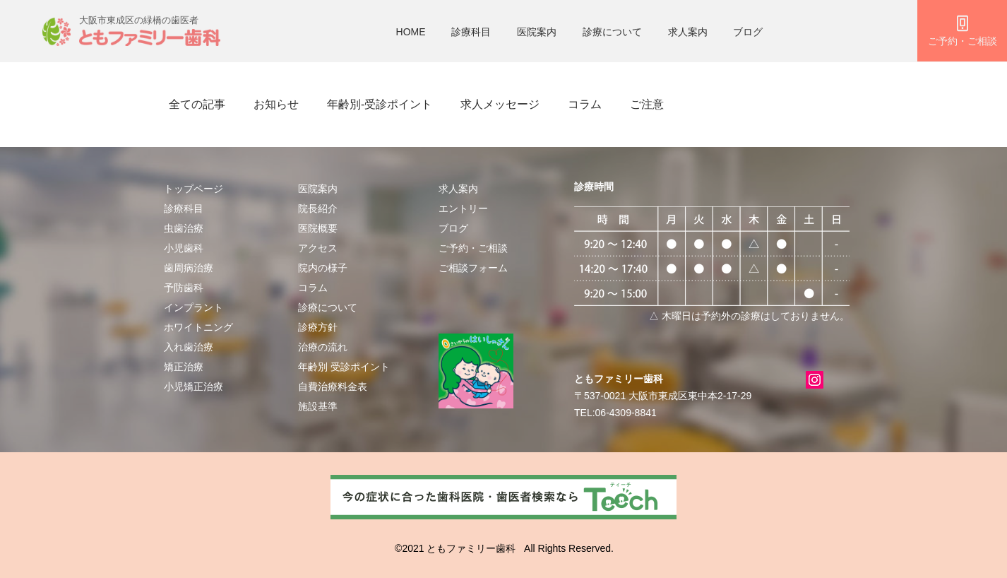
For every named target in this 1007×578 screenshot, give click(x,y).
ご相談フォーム (473, 267)
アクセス (318, 248)
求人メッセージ (500, 104)
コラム (585, 104)
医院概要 (318, 228)
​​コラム (313, 287)
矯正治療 (183, 366)
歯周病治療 (188, 267)
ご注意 (647, 104)
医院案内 (536, 31)
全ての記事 (197, 104)
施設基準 (318, 406)
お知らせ (276, 104)
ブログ (748, 31)
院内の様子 (322, 267)
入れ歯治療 (188, 347)
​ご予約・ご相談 (473, 248)
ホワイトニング (198, 327)
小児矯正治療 (193, 386)
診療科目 (471, 31)
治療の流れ (322, 347)
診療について (612, 31)
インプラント (193, 307)
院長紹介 (318, 208)
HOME (411, 31)
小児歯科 (183, 248)
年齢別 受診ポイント (344, 366)
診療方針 (318, 327)
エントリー (463, 208)
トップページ (193, 188)
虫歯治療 (183, 228)
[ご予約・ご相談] (962, 30)
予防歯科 (183, 287)
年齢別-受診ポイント (379, 104)
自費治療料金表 (332, 386)
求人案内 (688, 31)
